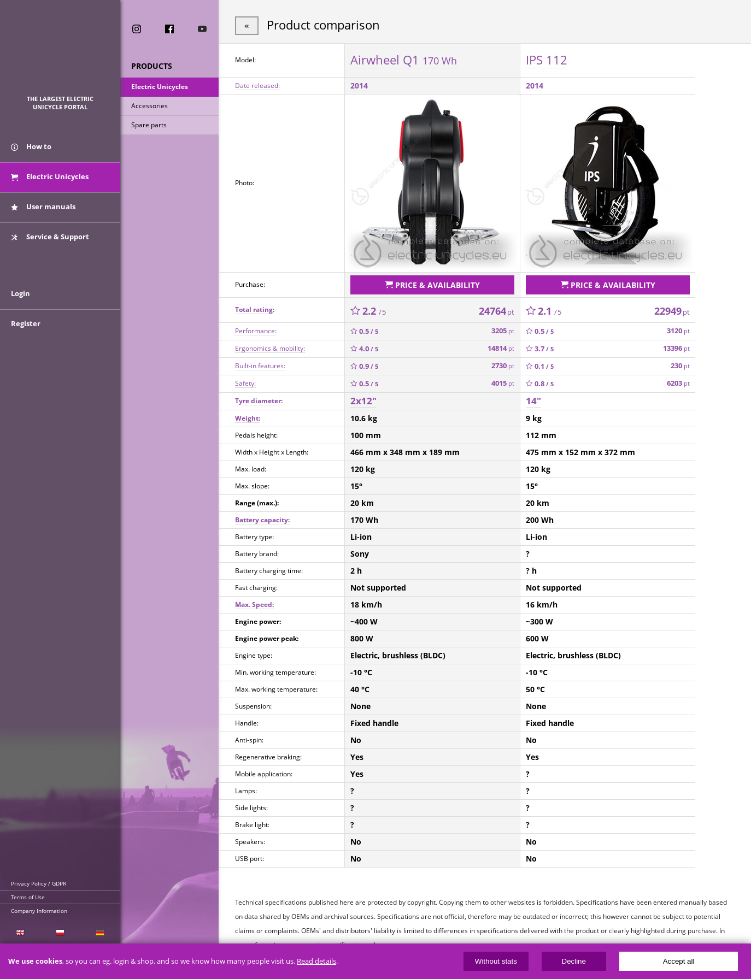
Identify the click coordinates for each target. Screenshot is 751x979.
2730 (502, 365)
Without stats (496, 961)
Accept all (679, 961)
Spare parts (149, 124)
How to (31, 146)
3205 (502, 330)
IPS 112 (546, 59)
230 (680, 365)
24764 (496, 310)
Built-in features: (260, 366)
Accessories (149, 105)
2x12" (363, 400)
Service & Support (50, 236)
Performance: (256, 331)
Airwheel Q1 (403, 59)
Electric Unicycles (159, 86)
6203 (678, 383)
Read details (316, 961)
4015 (502, 383)
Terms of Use (28, 897)
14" (533, 400)
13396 (676, 348)
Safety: (245, 383)
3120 (678, 330)
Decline (574, 961)
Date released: (257, 85)
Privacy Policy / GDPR (38, 883)
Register (25, 323)
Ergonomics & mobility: (270, 348)
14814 (501, 348)
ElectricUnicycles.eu (60, 53)
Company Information (39, 911)
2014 (359, 85)
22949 (672, 310)
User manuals (43, 206)
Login (20, 293)
